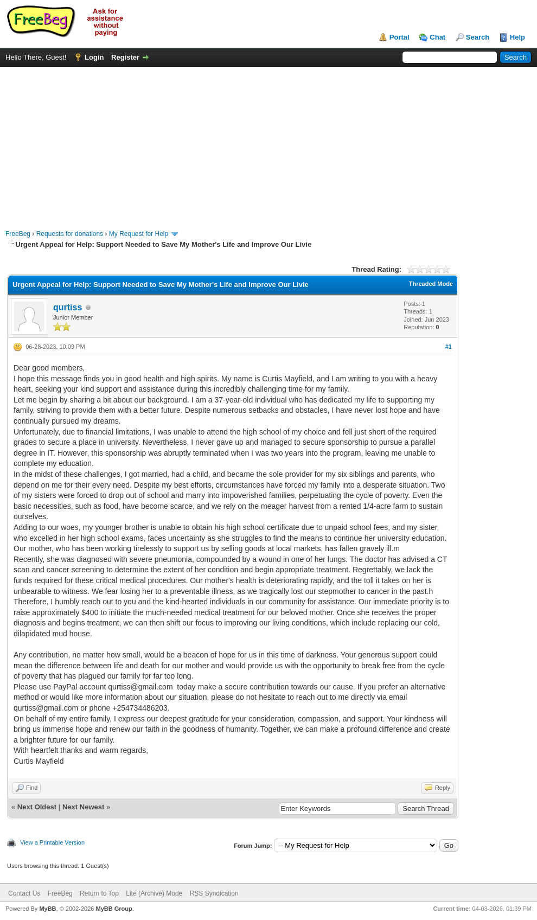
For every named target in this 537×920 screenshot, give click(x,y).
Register (125, 57)
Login (94, 57)
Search (477, 37)
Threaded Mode (431, 283)
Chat (437, 37)
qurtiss (67, 307)
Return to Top (99, 893)
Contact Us (24, 893)
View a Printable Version (52, 842)
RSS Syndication (214, 893)
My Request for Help (138, 234)
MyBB (47, 908)
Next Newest (83, 807)
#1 (448, 346)
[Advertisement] (268, 143)
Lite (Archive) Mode (154, 893)
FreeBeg (17, 234)
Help (517, 37)
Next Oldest (36, 807)
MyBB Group (113, 908)
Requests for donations (69, 234)
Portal (399, 37)
